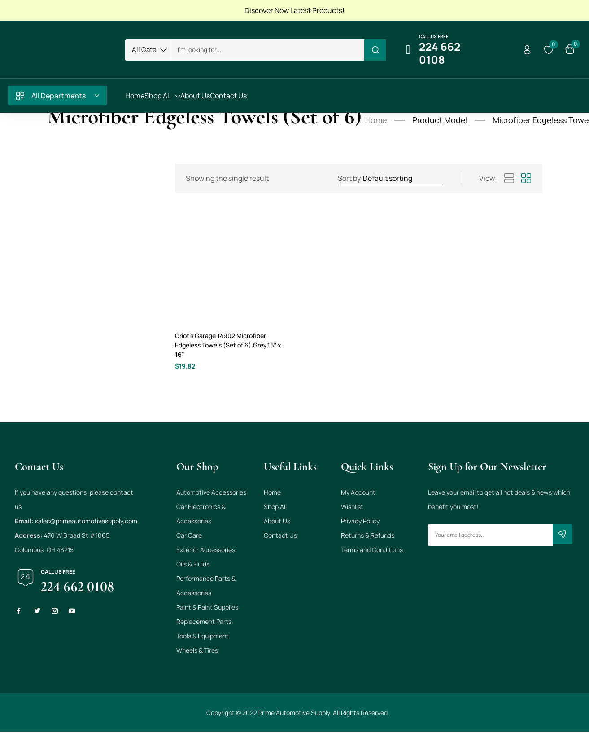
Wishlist (352, 508)
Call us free (434, 36)
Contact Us (280, 536)
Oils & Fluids (192, 565)
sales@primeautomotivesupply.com (86, 522)
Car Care (189, 536)
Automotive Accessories (211, 493)
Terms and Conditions (372, 551)
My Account (358, 493)
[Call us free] (408, 50)
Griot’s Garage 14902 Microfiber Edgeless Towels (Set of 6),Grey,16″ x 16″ (227, 345)
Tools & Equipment (202, 637)
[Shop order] (402, 178)
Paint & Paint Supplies (207, 608)
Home (376, 119)
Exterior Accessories (205, 551)
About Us (277, 522)
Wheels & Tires (197, 651)
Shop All (275, 508)
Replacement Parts (203, 623)
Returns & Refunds (367, 536)
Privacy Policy (360, 522)
